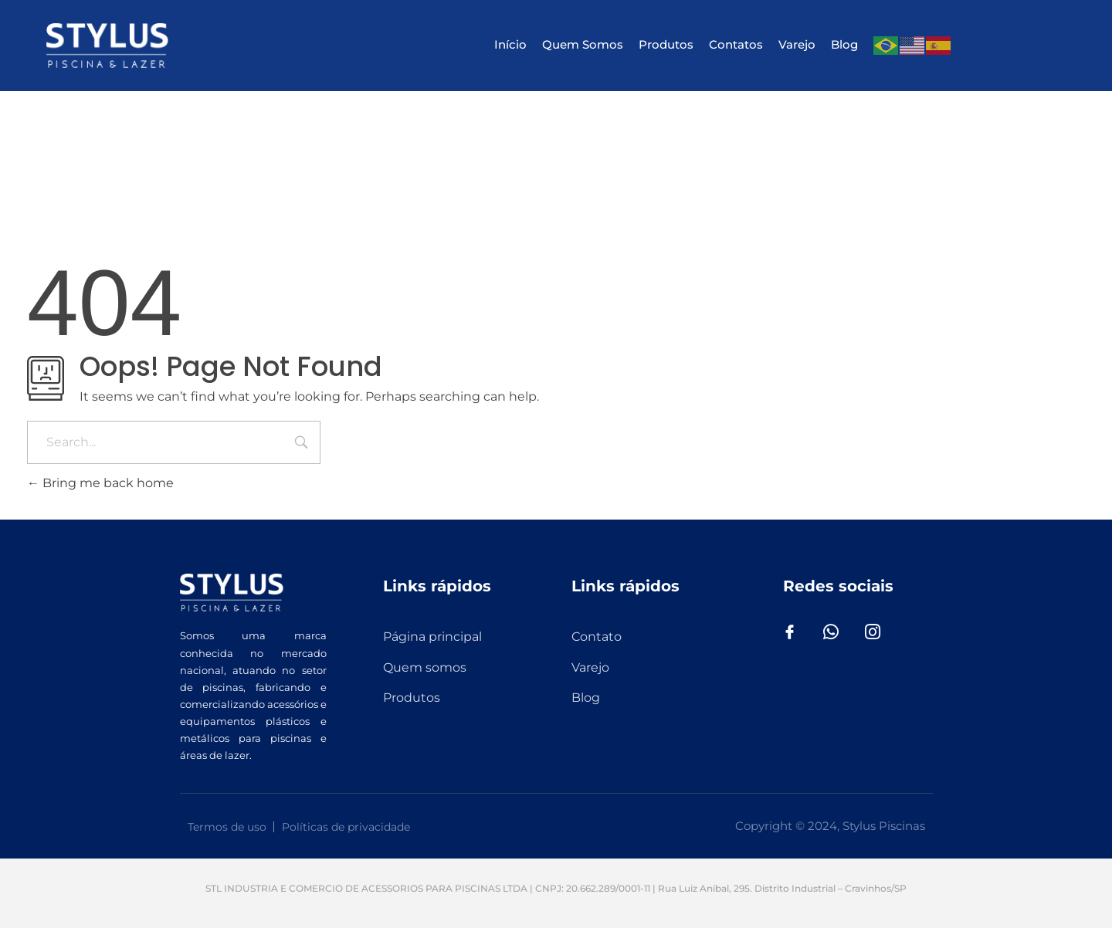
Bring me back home (100, 483)
